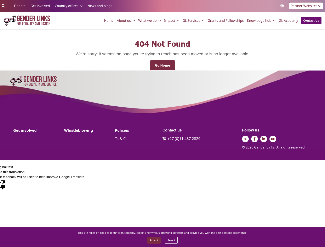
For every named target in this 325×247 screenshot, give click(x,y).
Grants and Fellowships (226, 20)
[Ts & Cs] (121, 138)
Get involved (40, 5)
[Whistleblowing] (78, 131)
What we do (147, 20)
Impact (169, 20)
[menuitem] (108, 21)
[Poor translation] (2, 185)
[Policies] (122, 131)
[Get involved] (25, 131)
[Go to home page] (26, 20)
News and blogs (99, 5)
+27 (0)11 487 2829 (183, 138)
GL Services (191, 20)
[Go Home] (162, 65)
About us (124, 20)
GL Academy (288, 20)
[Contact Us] (311, 20)
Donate (19, 5)
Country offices (66, 5)
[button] (310, 20)
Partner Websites (306, 6)
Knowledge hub (259, 20)
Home (109, 20)
